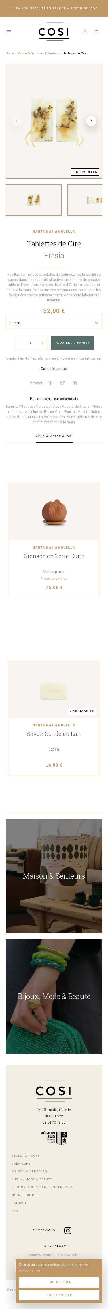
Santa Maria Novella (54, 231)
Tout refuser (59, 1282)
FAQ (15, 1211)
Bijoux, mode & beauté (32, 1179)
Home (10, 53)
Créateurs (21, 1163)
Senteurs (53, 53)
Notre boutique (26, 1195)
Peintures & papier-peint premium (43, 1187)
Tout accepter (59, 1295)
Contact (19, 1203)
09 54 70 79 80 (54, 1122)
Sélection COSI (25, 1155)
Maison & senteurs (29, 1171)
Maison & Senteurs (30, 53)
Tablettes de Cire (75, 53)
